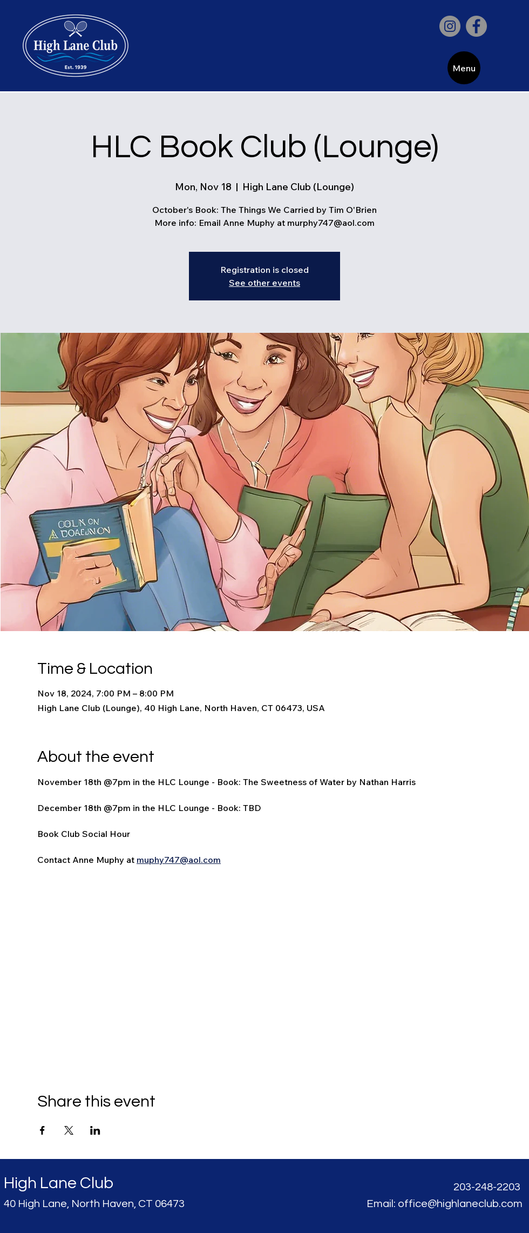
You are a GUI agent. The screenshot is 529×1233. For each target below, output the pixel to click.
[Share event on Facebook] (42, 1130)
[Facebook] (476, 26)
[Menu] (463, 67)
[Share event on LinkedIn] (95, 1130)
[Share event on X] (69, 1130)
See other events (264, 282)
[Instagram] (449, 26)
